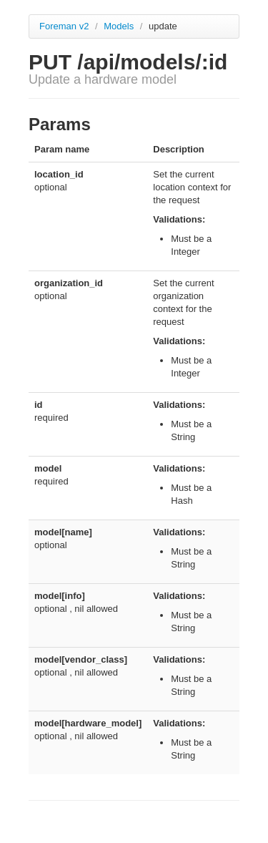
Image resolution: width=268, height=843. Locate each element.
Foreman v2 (64, 26)
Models (120, 26)
